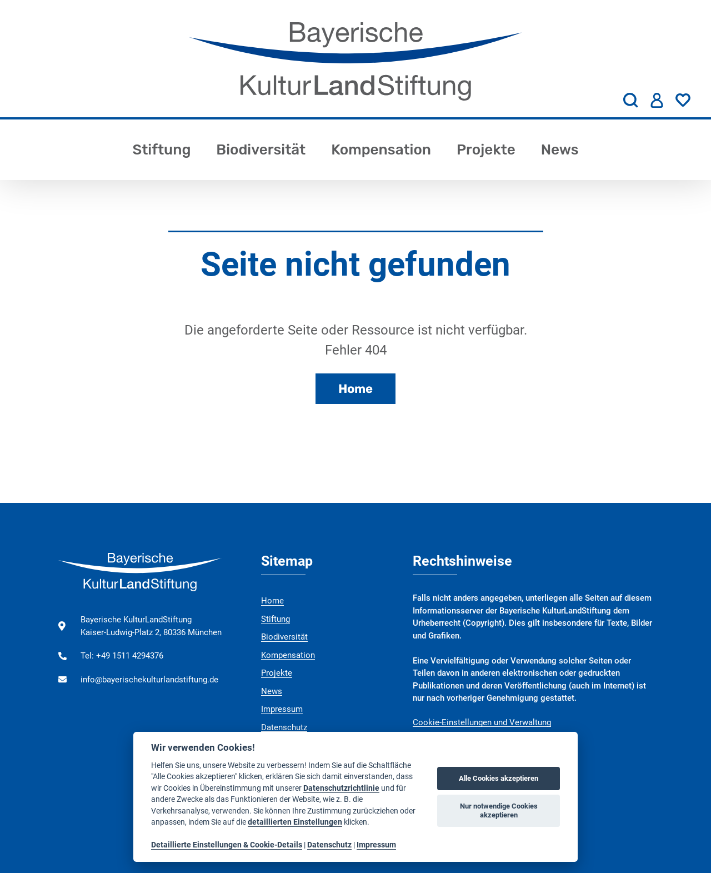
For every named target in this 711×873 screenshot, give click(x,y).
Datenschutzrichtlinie (341, 788)
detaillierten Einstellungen (295, 821)
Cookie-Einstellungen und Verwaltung (482, 722)
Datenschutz (284, 727)
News (560, 149)
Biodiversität (261, 149)
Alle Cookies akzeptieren (498, 778)
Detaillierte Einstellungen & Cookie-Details (226, 844)
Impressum (282, 709)
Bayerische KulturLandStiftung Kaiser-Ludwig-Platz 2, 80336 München (151, 626)
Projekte (486, 149)
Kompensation (381, 149)
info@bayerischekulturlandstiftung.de (149, 680)
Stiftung (161, 149)
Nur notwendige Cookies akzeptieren (499, 810)
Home (355, 388)
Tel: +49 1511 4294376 (122, 656)
